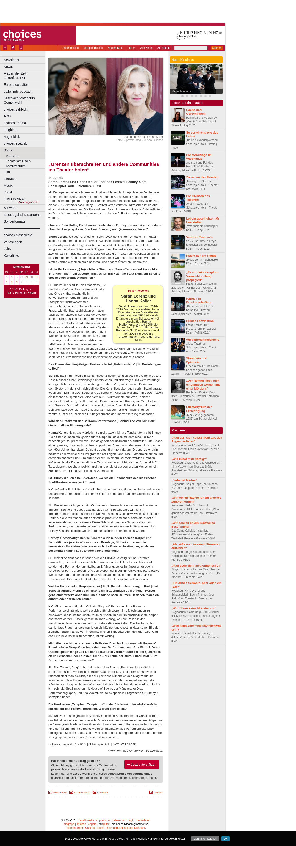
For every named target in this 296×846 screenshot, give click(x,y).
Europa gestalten (16, 84)
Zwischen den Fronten (202, 177)
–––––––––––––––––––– (22, 228)
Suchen (216, 48)
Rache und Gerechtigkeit (195, 112)
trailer (105, 824)
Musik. (8, 185)
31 (36, 277)
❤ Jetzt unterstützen (141, 764)
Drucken (158, 792)
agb (131, 820)
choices (81, 824)
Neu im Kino (115, 48)
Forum (131, 48)
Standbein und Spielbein (196, 360)
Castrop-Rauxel (94, 827)
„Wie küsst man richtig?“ (189, 459)
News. (8, 67)
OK (225, 838)
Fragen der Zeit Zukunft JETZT (25, 76)
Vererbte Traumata (199, 237)
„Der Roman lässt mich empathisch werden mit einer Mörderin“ (203, 384)
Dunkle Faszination (200, 321)
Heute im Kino (70, 48)
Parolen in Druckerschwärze (198, 300)
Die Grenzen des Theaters (198, 198)
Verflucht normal (182, 91)
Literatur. (10, 179)
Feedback (102, 792)
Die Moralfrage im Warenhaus (199, 157)
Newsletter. (12, 60)
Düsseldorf (126, 827)
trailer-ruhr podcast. (18, 91)
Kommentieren (82, 792)
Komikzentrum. (16, 166)
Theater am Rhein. (18, 161)
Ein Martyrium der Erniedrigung (199, 409)
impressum (103, 820)
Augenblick (12, 137)
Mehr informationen (205, 838)
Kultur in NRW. (14, 199)
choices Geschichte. (18, 235)
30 (31, 277)
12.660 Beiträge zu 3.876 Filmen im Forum (21, 291)
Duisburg (139, 827)
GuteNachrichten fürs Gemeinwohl (19, 100)
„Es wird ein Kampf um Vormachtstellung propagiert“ (202, 276)
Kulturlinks (11, 255)
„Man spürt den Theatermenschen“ (196, 565)
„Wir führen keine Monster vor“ (193, 608)
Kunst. (8, 192)
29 (26, 277)
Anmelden (163, 48)
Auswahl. (10, 208)
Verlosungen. (13, 242)
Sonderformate (14, 221)
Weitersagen (60, 792)
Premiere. (12, 156)
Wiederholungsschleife (202, 339)
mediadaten (143, 820)
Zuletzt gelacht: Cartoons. (22, 215)
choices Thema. (15, 123)
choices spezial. (15, 143)
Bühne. (9, 150)
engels (92, 824)
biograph (69, 824)
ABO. (7, 116)
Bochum (71, 827)
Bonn (80, 827)
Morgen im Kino (93, 48)
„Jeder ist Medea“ (184, 480)
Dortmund (112, 827)
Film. (7, 172)
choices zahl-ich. (16, 109)
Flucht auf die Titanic (201, 255)
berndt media (86, 820)
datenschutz (119, 820)
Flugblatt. (10, 130)
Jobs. (7, 248)
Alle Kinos (146, 48)
